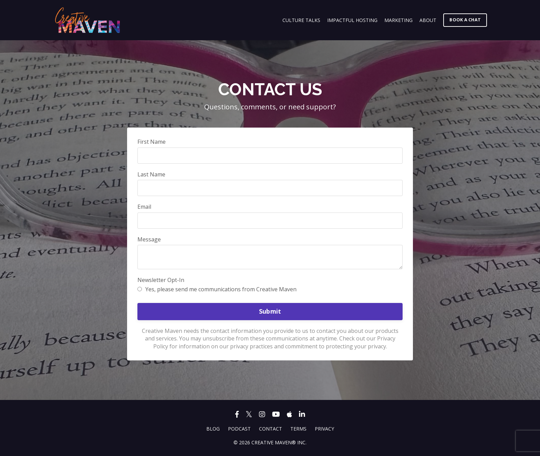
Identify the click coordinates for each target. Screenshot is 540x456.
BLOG (213, 428)
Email (144, 206)
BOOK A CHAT (465, 20)
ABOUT (427, 20)
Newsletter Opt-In (160, 280)
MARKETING (398, 20)
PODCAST (239, 428)
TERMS (298, 428)
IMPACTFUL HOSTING (352, 20)
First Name (151, 141)
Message (149, 239)
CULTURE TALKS (301, 20)
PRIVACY (324, 428)
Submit (270, 311)
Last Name (151, 174)
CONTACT (270, 428)
